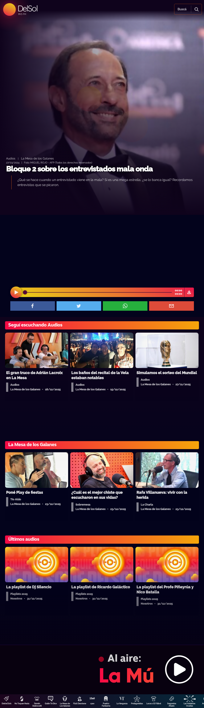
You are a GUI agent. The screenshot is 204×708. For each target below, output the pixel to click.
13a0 (92, 704)
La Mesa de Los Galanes (65, 705)
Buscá (182, 9)
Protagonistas (137, 704)
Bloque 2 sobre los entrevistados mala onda (79, 169)
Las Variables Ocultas (189, 705)
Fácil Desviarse (79, 704)
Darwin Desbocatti (37, 705)
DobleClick (6, 704)
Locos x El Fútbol (153, 704)
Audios (10, 158)
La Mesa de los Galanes (37, 158)
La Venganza (122, 704)
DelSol (27, 8)
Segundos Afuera (171, 705)
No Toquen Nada (22, 704)
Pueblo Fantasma (106, 705)
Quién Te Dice (51, 704)
